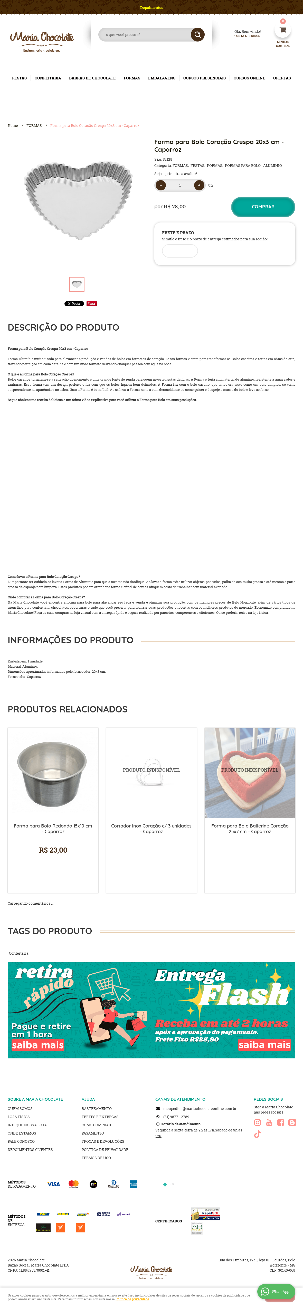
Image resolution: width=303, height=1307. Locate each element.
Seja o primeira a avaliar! (175, 173)
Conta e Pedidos (242, 36)
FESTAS (19, 78)
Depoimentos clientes (30, 1149)
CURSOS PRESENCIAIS (204, 78)
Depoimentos (151, 7)
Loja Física (19, 1116)
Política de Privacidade (105, 1149)
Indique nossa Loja (27, 1124)
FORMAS (132, 78)
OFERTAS (282, 78)
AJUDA (88, 1099)
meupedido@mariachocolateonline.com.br (199, 1108)
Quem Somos (20, 1108)
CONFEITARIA (48, 78)
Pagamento (93, 1133)
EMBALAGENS (161, 78)
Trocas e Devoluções (103, 1141)
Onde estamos (22, 1133)
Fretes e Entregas (100, 1116)
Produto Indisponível (151, 773)
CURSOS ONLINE (249, 78)
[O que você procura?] (198, 35)
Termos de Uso (96, 1157)
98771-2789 (176, 1116)
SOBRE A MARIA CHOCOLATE (35, 1099)
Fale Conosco (21, 1141)
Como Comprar (96, 1124)
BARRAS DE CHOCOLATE (92, 78)
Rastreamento (97, 1108)
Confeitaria (19, 953)
